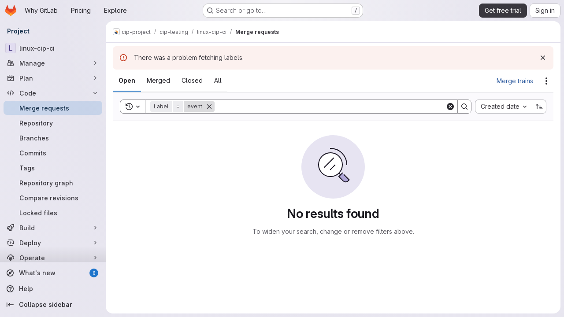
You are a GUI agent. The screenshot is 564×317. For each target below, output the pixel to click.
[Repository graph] (53, 183)
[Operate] (53, 258)
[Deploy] (53, 243)
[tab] (127, 81)
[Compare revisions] (53, 198)
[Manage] (53, 63)
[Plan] (53, 78)
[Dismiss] (543, 57)
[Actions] (546, 81)
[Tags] (53, 168)
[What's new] (53, 273)
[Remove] (209, 106)
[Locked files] (53, 213)
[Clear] (450, 106)
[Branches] (53, 138)
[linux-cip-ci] (53, 48)
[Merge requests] (53, 108)
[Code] (53, 93)
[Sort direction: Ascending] (539, 107)
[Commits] (53, 153)
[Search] (330, 106)
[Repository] (53, 123)
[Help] (53, 289)
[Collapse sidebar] (53, 305)
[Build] (53, 228)
